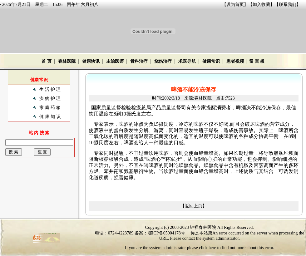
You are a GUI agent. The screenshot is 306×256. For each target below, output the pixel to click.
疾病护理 (50, 98)
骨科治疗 (139, 61)
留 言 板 (256, 61)
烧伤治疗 (163, 61)
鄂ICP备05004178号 (166, 233)
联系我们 (287, 4)
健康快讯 (91, 61)
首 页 (47, 61)
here (212, 247)
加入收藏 (261, 4)
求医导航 (187, 61)
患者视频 (235, 61)
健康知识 (50, 116)
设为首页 (235, 4)
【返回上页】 (193, 206)
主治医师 (115, 61)
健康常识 (211, 61)
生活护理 (50, 89)
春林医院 (67, 61)
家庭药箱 (50, 107)
